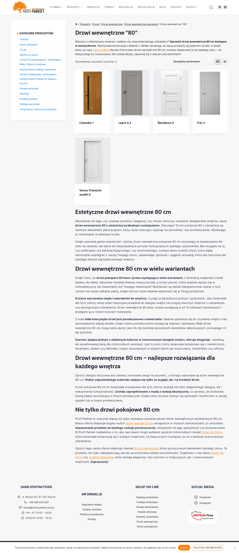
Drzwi (23, 49)
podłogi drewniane (101, 457)
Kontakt (176, 7)
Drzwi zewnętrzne (147, 526)
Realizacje (126, 7)
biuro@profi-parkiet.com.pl (38, 507)
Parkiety (24, 93)
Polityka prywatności (92, 514)
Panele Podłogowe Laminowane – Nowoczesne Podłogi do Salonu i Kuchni (39, 79)
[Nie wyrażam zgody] (234, 547)
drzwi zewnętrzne (146, 448)
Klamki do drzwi (29, 54)
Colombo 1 (86, 123)
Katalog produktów (147, 497)
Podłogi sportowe (30, 104)
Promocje (93, 7)
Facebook (205, 497)
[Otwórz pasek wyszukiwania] (211, 7)
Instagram (205, 502)
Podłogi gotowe (28, 98)
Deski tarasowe (28, 44)
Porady (109, 7)
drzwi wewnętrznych (139, 423)
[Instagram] (225, 7)
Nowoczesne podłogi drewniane (38, 69)
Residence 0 (166, 123)
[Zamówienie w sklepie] (193, 61)
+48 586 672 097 (39, 502)
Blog (162, 7)
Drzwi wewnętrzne (147, 521)
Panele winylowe (29, 88)
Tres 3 (201, 123)
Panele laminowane (147, 506)
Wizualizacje (146, 7)
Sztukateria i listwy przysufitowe (38, 109)
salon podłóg (101, 50)
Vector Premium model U (90, 192)
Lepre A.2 (125, 123)
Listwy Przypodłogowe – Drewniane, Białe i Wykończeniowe (40, 62)
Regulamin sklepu (92, 504)
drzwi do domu (212, 432)
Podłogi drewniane (147, 502)
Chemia (24, 39)
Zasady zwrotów (91, 509)
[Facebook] (219, 7)
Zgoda (184, 547)
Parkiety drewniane (147, 516)
